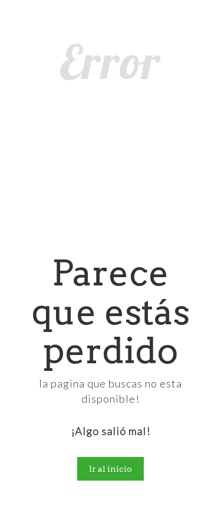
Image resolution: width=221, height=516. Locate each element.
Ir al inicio (110, 469)
